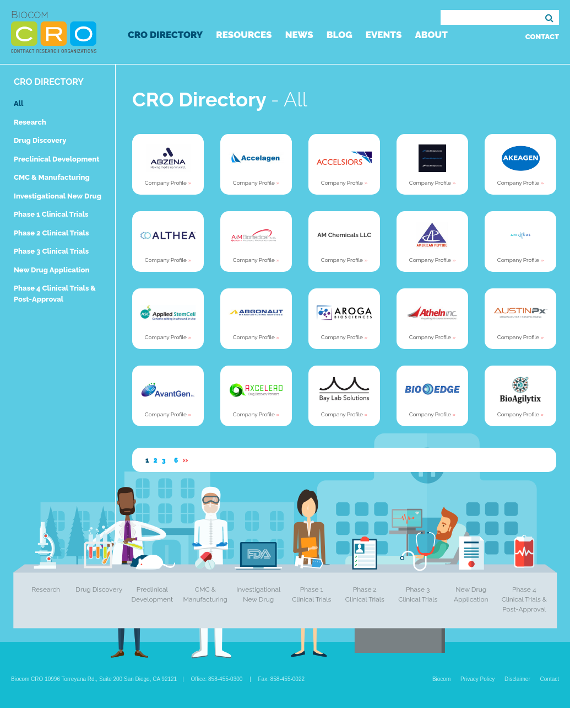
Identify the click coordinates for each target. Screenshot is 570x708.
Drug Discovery (40, 140)
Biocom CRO (53, 32)
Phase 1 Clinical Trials (51, 214)
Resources (244, 34)
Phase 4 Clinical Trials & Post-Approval (524, 599)
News (299, 34)
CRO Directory (165, 34)
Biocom (441, 679)
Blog (339, 34)
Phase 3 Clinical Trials (51, 251)
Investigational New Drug (57, 196)
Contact (542, 37)
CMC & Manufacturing (52, 177)
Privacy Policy (477, 679)
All (18, 103)
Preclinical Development (57, 159)
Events (384, 34)
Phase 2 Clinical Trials (51, 233)
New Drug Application (51, 270)
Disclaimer (517, 679)
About (431, 34)
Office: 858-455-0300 (217, 679)
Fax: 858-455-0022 (281, 679)
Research (30, 122)
